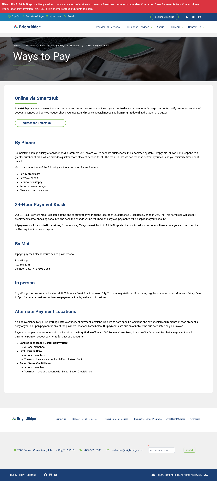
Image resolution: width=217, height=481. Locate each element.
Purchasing (195, 419)
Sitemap (32, 474)
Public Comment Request (116, 419)
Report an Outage (35, 16)
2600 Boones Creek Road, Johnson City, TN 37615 (46, 450)
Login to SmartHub (164, 17)
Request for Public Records (85, 419)
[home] (27, 25)
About (160, 27)
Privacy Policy (17, 474)
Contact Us (194, 27)
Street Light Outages (175, 419)
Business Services (138, 27)
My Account (55, 16)
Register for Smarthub (36, 123)
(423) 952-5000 (93, 450)
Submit (189, 450)
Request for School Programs (148, 419)
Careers (176, 27)
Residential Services (108, 27)
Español (16, 16)
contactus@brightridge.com (127, 450)
